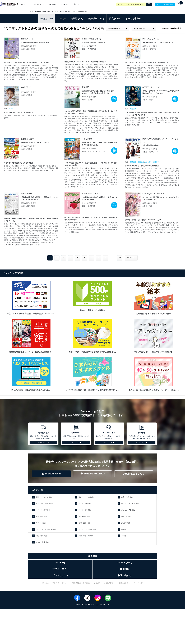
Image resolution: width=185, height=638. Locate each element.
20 (120, 258)
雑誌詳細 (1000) (96, 18)
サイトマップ (138, 583)
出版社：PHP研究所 (28, 49)
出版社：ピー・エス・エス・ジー (93, 151)
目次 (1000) (114, 18)
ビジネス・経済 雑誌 (43, 510)
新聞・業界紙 (126, 516)
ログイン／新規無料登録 (164, 4)
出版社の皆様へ (109, 583)
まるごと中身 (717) (135, 18)
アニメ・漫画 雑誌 (85, 504)
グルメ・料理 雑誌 (42, 542)
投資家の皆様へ (124, 583)
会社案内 (97, 583)
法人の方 (76, 4)
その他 (123, 536)
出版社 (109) (77, 18)
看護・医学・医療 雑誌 (86, 536)
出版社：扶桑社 (87, 100)
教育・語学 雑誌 (126, 497)
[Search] (149, 4)
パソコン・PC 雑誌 (128, 510)
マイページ (24, 4)
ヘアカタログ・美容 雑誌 (87, 529)
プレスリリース (60, 575)
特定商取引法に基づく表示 (81, 583)
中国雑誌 (124, 529)
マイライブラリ (38, 4)
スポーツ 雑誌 (40, 523)
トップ (30, 11)
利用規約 (45, 583)
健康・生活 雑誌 (41, 516)
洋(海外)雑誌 (125, 523)
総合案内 (92, 556)
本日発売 (52, 4)
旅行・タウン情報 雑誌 (86, 497)
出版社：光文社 (147, 100)
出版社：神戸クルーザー (150, 152)
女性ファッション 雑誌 (44, 497)
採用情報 (124, 569)
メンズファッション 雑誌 (44, 504)
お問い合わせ (125, 575)
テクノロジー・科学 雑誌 (130, 504)
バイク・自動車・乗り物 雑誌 (46, 529)
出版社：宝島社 (26, 95)
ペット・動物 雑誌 (85, 510)
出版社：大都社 (147, 206)
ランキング (64, 4)
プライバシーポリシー (60, 583)
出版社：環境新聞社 (28, 206)
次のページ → (131, 258)
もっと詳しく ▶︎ (43, 442)
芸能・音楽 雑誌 (41, 536)
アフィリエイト (60, 569)
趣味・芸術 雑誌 (84, 523)
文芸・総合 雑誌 (84, 516)
